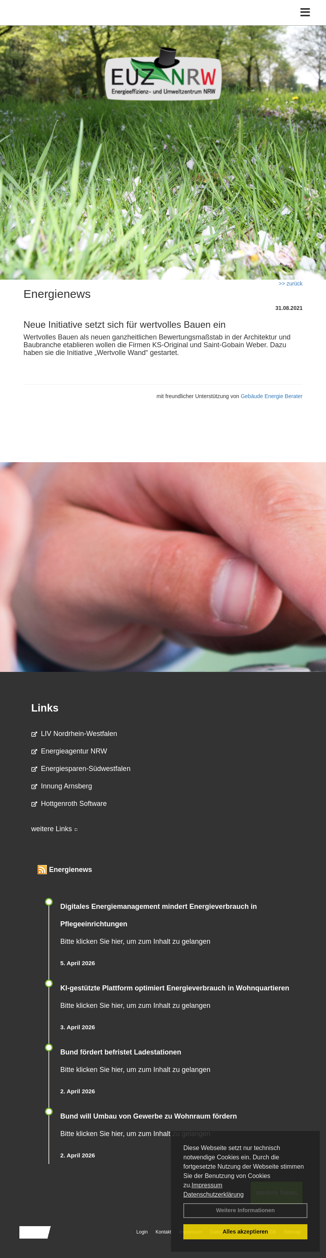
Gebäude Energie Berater (272, 396)
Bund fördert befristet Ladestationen (120, 1052)
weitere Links (54, 829)
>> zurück (290, 283)
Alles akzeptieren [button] (245, 1231)
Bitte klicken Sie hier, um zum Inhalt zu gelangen (135, 941)
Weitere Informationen (245, 1210)
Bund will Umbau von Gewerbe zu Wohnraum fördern (148, 1116)
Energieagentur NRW (69, 751)
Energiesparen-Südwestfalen (81, 769)
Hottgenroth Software (69, 803)
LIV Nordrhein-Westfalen (74, 734)
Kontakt (163, 1232)
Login (142, 1232)
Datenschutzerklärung (213, 1194)
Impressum (206, 1185)
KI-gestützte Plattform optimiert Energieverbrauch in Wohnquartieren (175, 988)
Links (45, 708)
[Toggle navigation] (305, 12)
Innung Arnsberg (61, 786)
